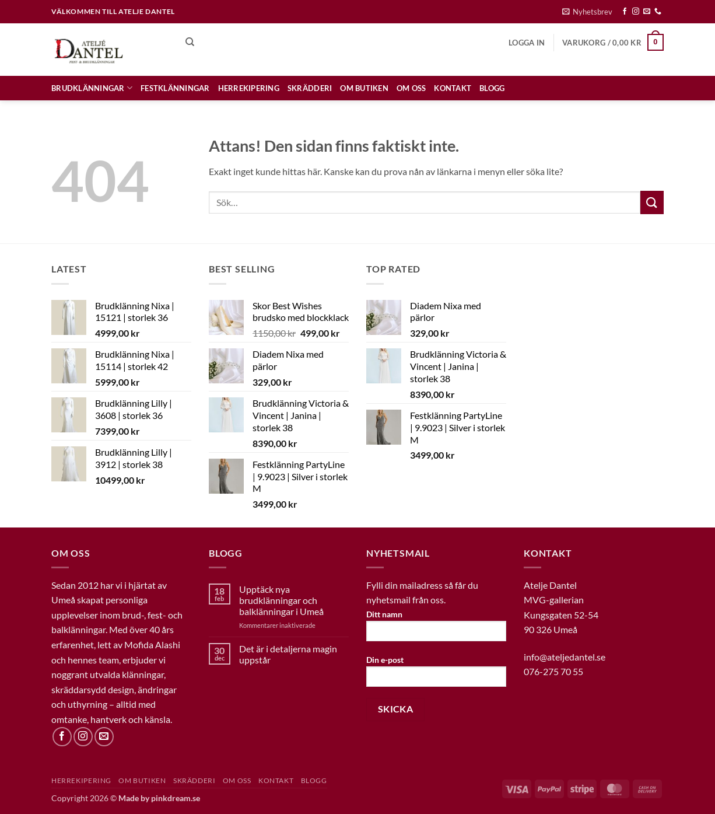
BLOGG (491, 88)
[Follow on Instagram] (635, 12)
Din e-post (436, 675)
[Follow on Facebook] (624, 12)
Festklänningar (175, 88)
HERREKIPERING (248, 88)
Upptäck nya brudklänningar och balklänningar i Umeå (281, 600)
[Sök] (189, 42)
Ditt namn (436, 629)
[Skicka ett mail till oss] (646, 12)
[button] (587, 11)
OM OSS (411, 88)
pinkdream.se (175, 798)
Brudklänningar (91, 87)
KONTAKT (452, 88)
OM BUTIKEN (364, 88)
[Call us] (657, 12)
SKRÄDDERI (310, 88)
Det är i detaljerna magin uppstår (288, 654)
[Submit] (652, 202)
